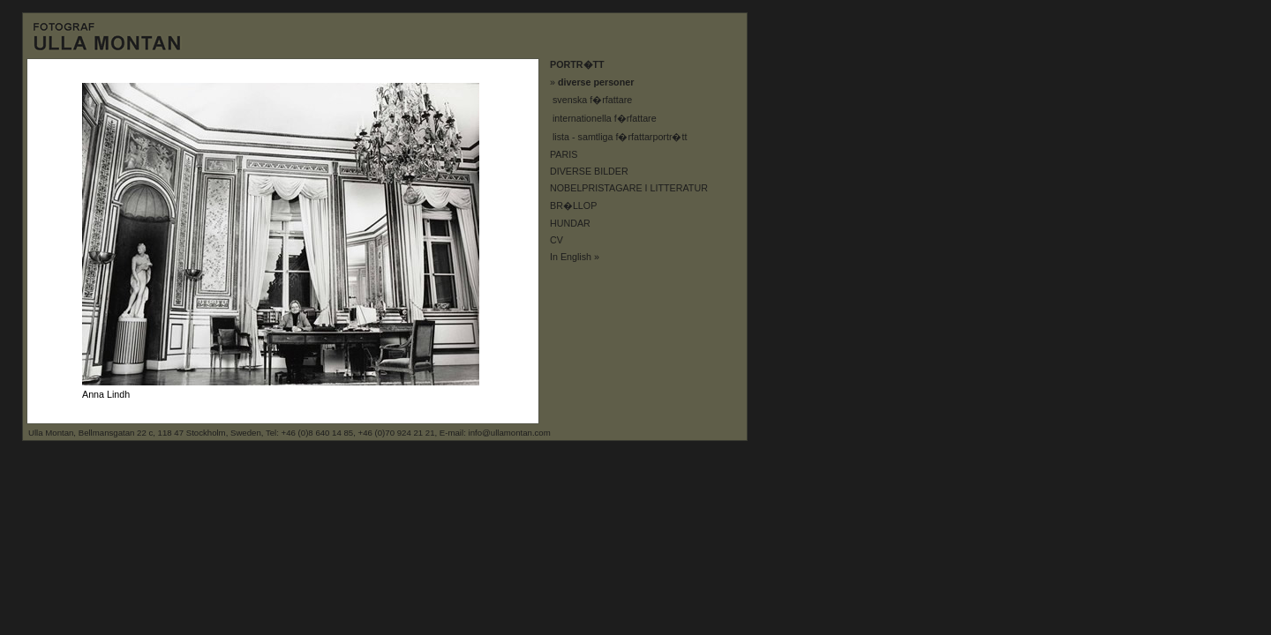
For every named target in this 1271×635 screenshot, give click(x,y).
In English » (574, 256)
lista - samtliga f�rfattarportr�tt (620, 136)
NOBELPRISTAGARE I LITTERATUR (629, 188)
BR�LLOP (573, 205)
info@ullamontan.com (510, 432)
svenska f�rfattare (592, 99)
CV (556, 240)
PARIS (563, 154)
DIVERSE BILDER (589, 171)
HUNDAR (570, 223)
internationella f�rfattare (605, 118)
